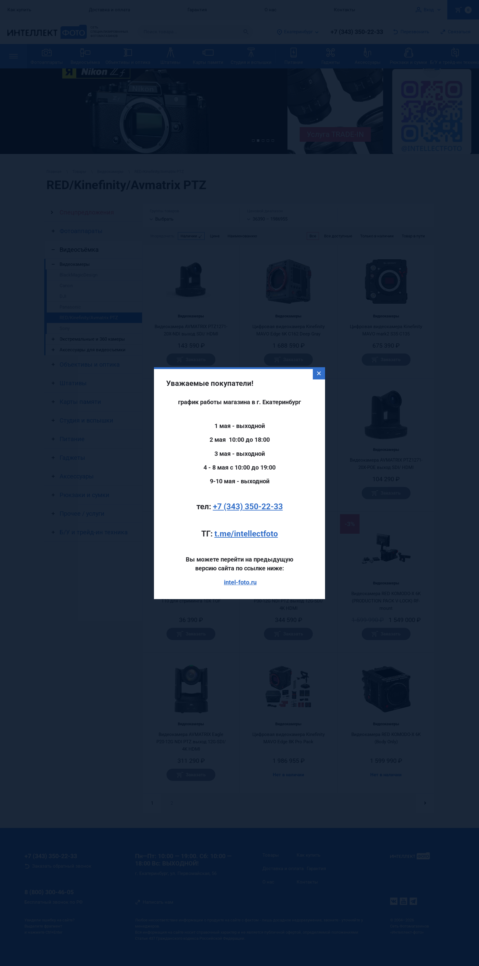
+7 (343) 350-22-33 (248, 479)
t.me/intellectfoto (246, 506)
